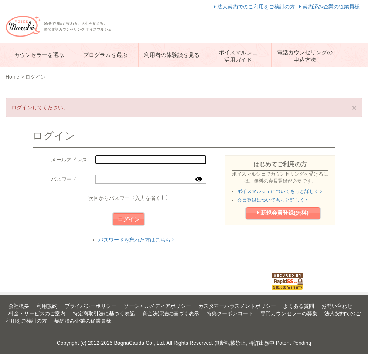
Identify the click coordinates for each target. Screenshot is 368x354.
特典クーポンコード (230, 313)
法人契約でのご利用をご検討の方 (255, 7)
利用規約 (47, 306)
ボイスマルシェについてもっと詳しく (279, 191)
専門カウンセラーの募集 (288, 313)
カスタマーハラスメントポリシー (237, 306)
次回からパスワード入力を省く (124, 198)
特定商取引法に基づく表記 (104, 313)
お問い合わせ (336, 306)
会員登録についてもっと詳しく (272, 200)
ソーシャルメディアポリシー (157, 306)
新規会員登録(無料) (283, 213)
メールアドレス (69, 160)
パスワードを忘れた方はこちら (136, 240)
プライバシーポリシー (90, 306)
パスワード (64, 179)
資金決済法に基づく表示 (170, 313)
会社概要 (18, 306)
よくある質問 (298, 306)
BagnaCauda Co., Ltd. (140, 343)
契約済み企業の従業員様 (329, 7)
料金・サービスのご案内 (36, 313)
